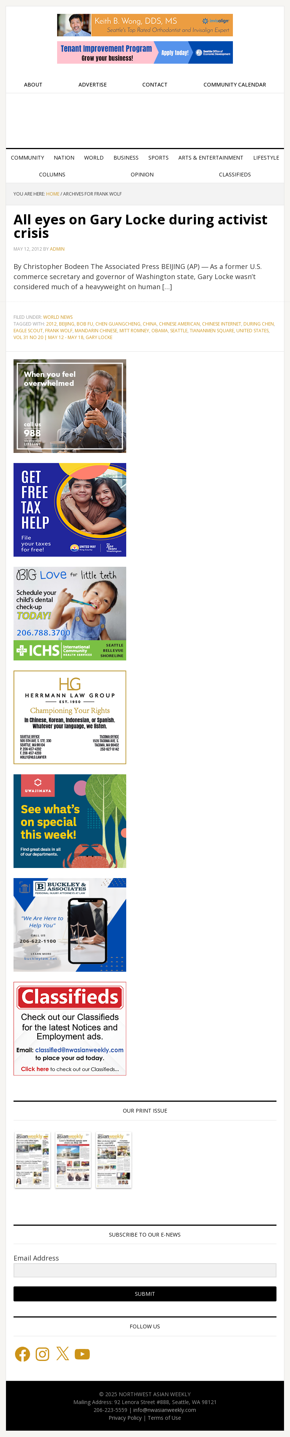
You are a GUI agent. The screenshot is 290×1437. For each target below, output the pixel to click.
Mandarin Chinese (96, 330)
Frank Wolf (58, 330)
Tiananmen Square (212, 330)
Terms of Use (164, 1417)
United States (252, 330)
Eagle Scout (28, 330)
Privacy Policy (125, 1417)
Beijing (66, 324)
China (150, 324)
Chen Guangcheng (117, 324)
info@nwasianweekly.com (164, 1409)
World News (57, 317)
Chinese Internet (221, 324)
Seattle (178, 330)
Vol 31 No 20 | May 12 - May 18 (48, 337)
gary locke (99, 337)
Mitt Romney (134, 330)
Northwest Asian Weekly (145, 117)
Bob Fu (85, 324)
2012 (51, 324)
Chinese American (179, 324)
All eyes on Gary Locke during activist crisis (140, 226)
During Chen (258, 324)
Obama (159, 330)
